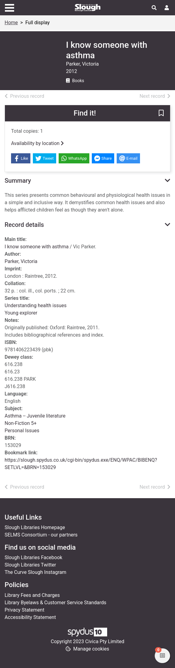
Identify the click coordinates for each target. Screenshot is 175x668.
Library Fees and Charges (32, 595)
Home (11, 22)
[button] (161, 114)
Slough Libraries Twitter (30, 565)
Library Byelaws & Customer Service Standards (55, 602)
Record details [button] (24, 224)
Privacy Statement (24, 610)
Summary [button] (18, 180)
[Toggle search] (154, 7)
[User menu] (167, 7)
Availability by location (37, 143)
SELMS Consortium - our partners (41, 535)
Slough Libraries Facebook (33, 557)
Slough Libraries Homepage (35, 527)
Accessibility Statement (30, 617)
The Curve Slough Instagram (35, 572)
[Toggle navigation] (9, 7)
